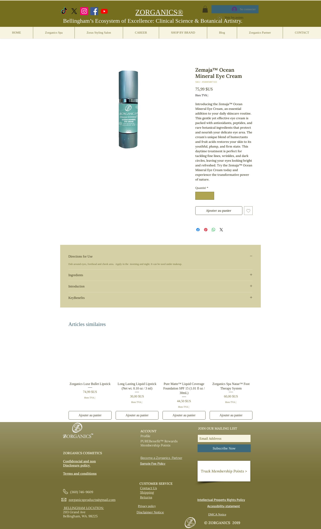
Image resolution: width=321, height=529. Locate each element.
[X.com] (74, 11)
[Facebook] (94, 11)
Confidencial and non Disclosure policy (79, 463)
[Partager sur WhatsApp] (213, 229)
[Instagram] (84, 11)
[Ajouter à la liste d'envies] (248, 210)
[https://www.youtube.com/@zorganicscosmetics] (104, 11)
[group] (160, 377)
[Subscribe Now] (224, 448)
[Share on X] (221, 229)
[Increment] (211, 196)
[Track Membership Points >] (224, 471)
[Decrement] (198, 196)
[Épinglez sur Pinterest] (205, 229)
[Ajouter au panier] (90, 415)
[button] (205, 9)
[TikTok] (64, 11)
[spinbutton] (204, 196)
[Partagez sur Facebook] (198, 229)
